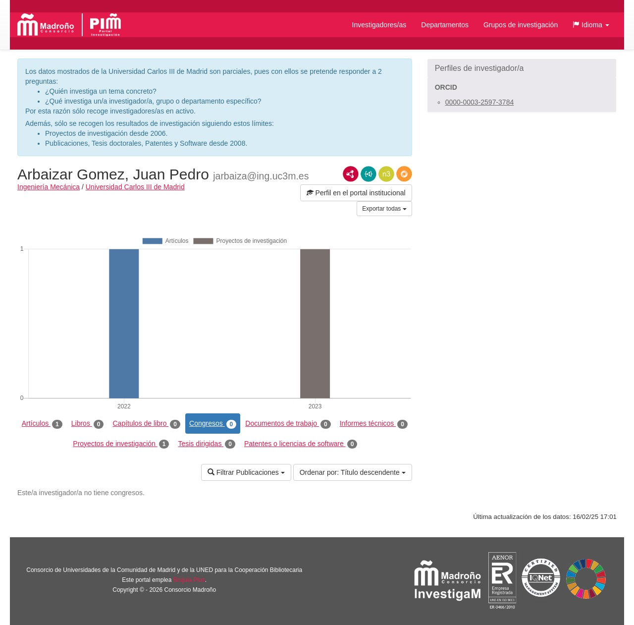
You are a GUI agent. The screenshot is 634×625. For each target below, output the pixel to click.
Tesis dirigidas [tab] (206, 444)
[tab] (521, 68)
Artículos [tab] (42, 423)
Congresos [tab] (212, 423)
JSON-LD (368, 174)
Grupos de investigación (520, 25)
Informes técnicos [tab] (374, 423)
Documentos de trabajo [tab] (287, 423)
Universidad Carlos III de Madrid (135, 187)
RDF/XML (351, 174)
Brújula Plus (189, 579)
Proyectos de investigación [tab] (121, 444)
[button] (591, 24)
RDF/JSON (404, 174)
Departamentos (445, 25)
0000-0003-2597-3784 (479, 102)
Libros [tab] (87, 423)
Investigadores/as (379, 25)
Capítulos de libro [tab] (146, 423)
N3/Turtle (386, 174)
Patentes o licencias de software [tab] (300, 444)
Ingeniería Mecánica (48, 187)
